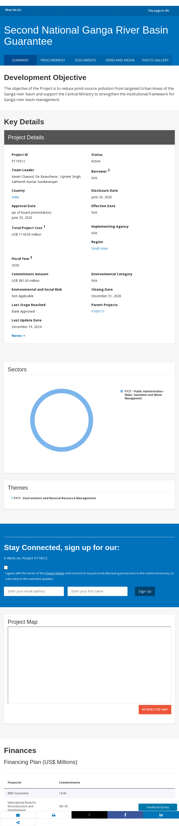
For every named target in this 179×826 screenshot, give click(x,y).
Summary (20, 60)
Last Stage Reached (28, 305)
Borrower (100, 171)
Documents (85, 60)
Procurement (53, 60)
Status (97, 154)
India (15, 197)
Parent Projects (104, 305)
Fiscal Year (22, 258)
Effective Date (103, 206)
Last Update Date (26, 320)
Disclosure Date (104, 190)
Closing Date (102, 289)
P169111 (98, 311)
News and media (120, 60)
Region (97, 242)
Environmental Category (111, 274)
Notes (17, 335)
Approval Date (24, 206)
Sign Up (145, 591)
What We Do (13, 10)
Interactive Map (155, 709)
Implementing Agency (110, 226)
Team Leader (23, 170)
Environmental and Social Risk (37, 289)
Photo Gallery (155, 60)
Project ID (20, 154)
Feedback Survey (158, 807)
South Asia (99, 248)
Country (18, 190)
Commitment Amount (30, 274)
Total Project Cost (28, 227)
